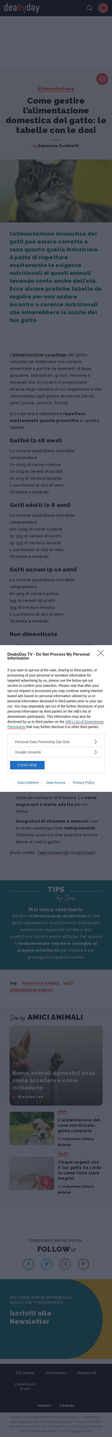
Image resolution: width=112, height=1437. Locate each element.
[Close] (102, 654)
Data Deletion (28, 783)
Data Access (55, 783)
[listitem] (56, 741)
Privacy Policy (83, 783)
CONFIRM (27, 765)
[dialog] (56, 718)
